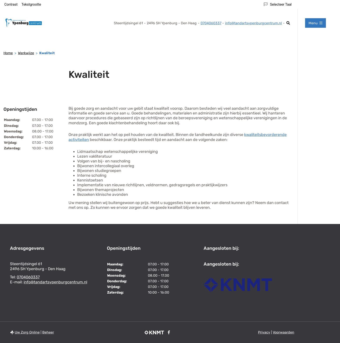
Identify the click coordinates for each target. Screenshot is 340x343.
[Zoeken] (288, 23)
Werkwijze (26, 53)
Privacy (264, 332)
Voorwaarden (283, 332)
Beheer (48, 332)
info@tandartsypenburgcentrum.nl (253, 23)
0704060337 (28, 277)
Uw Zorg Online (27, 332)
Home (8, 53)
